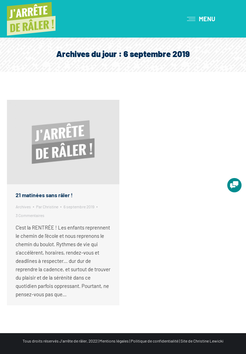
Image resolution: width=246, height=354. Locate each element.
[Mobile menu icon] (201, 19)
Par (47, 206)
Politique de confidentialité (154, 340)
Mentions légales (114, 340)
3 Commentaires (30, 215)
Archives (23, 206)
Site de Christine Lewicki (201, 340)
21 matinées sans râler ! (44, 195)
